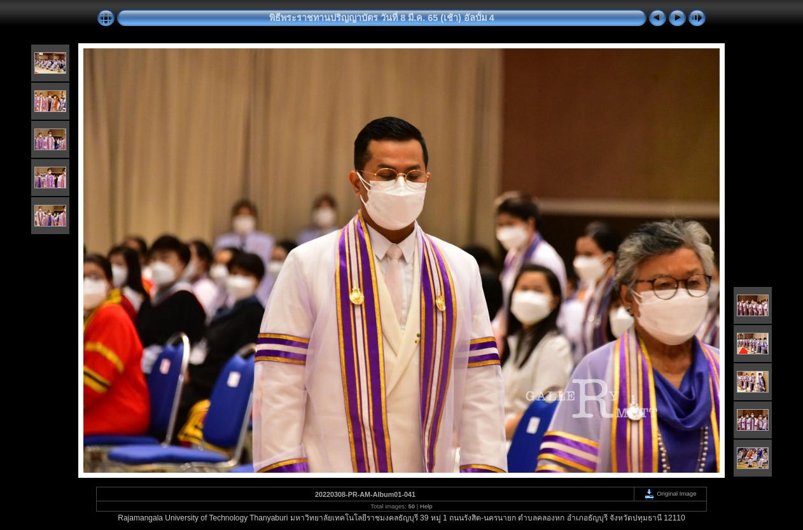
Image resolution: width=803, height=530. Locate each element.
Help (426, 506)
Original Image (670, 493)
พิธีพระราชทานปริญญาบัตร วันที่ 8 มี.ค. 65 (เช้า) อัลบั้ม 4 (381, 18)
